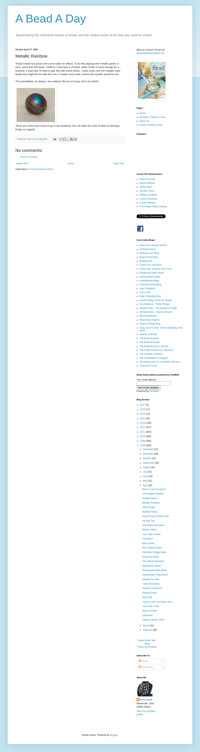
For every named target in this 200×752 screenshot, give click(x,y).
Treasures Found (148, 365)
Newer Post (22, 163)
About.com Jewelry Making (153, 245)
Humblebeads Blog (149, 280)
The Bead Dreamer (149, 338)
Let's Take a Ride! (151, 534)
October (147, 458)
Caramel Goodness (152, 588)
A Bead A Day (50, 18)
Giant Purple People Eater (155, 516)
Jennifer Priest (146, 191)
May (145, 480)
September (149, 463)
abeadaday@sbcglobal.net (150, 53)
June (145, 476)
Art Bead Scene (147, 249)
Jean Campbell (147, 288)
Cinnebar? (147, 538)
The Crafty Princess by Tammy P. (156, 350)
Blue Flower (148, 543)
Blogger (114, 735)
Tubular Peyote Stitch (153, 619)
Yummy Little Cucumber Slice (157, 602)
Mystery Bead (149, 592)
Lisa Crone (146, 699)
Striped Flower (149, 498)
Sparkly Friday (149, 511)
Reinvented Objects (149, 320)
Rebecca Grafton (148, 194)
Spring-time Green (151, 566)
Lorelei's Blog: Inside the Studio (155, 300)
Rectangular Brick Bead (154, 570)
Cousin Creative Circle (150, 125)
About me (144, 121)
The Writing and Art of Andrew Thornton (159, 362)
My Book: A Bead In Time (152, 117)
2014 (143, 418)
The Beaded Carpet (149, 342)
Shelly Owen (145, 187)
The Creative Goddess (150, 354)
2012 (143, 427)
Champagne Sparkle (152, 493)
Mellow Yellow (149, 529)
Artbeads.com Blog (149, 253)
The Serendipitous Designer (153, 358)
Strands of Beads (148, 334)
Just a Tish (144, 292)
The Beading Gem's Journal (153, 346)
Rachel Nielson (147, 183)
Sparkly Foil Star (150, 579)
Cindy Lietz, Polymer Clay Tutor (155, 269)
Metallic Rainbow (151, 502)
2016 (143, 409)
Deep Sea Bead (150, 556)
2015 (143, 413)
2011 (143, 432)
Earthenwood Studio (149, 276)
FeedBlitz (154, 391)
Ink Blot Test (148, 520)
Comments (146, 667)
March (146, 625)
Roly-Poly (147, 597)
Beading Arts (145, 261)
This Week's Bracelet (153, 525)
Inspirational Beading (150, 284)
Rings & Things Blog (149, 323)
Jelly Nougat (148, 507)
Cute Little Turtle (150, 606)
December (148, 449)
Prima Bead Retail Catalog (153, 206)
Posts (143, 661)
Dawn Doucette (147, 179)
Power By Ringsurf (147, 647)
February (148, 630)
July (145, 471)
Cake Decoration (150, 583)
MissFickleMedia (148, 316)
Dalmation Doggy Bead (154, 552)
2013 (143, 423)
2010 (143, 436)
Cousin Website (147, 202)
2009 (143, 441)
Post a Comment (28, 157)
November (148, 454)
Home (71, 163)
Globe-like (147, 615)
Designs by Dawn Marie (151, 272)
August (147, 467)
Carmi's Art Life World (150, 264)
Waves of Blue (149, 610)
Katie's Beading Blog (150, 296)
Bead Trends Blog (148, 257)
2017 (143, 404)
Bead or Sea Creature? (154, 489)
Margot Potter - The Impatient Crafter (158, 308)
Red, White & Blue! (152, 547)
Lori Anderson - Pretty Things (154, 304)
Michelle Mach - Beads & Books (155, 312)
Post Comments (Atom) (41, 169)
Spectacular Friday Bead (155, 574)
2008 (143, 445)
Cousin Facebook (148, 198)
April (145, 485)
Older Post (118, 163)
